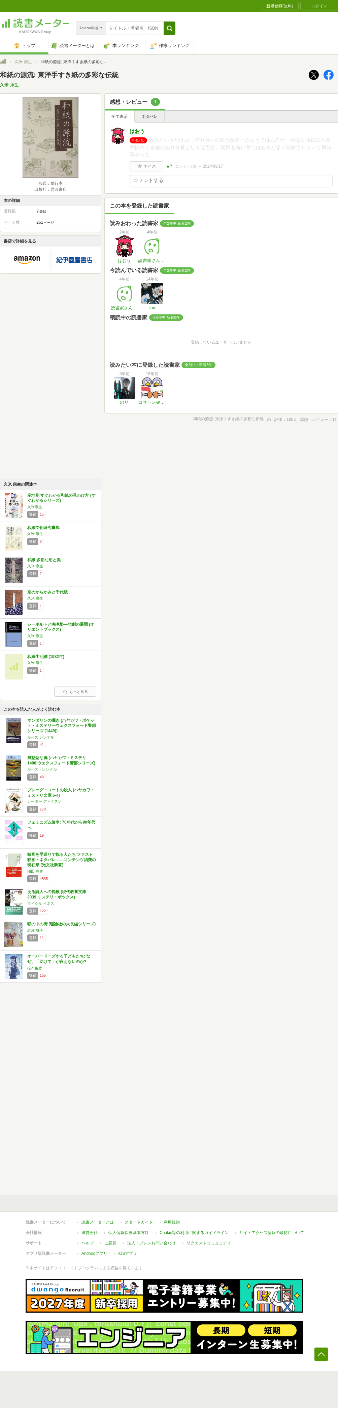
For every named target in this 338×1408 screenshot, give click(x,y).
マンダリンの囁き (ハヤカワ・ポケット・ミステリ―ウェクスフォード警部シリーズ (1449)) (61, 725)
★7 (169, 166)
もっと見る (75, 691)
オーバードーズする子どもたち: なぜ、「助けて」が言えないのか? (58, 959)
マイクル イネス (40, 903)
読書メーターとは (97, 1222)
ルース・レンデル (42, 769)
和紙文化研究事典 (43, 527)
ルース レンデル (40, 737)
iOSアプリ (127, 1253)
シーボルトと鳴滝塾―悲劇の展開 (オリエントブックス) (60, 627)
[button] (169, 28)
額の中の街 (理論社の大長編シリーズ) (61, 924)
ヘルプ (87, 1243)
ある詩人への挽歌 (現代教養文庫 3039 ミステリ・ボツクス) (56, 894)
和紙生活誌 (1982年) (45, 656)
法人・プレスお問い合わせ (151, 1243)
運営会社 (89, 1233)
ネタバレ (149, 116)
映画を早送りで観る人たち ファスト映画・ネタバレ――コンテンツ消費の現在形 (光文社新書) (61, 859)
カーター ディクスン (44, 801)
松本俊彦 (34, 968)
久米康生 (34, 507)
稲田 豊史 (35, 871)
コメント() (185, 166)
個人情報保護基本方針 (128, 1233)
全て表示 (119, 116)
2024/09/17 (213, 166)
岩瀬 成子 (35, 930)
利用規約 (172, 1222)
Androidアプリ (94, 1253)
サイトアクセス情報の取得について (271, 1233)
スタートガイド (139, 1222)
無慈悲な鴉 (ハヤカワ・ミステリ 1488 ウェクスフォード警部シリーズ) (61, 760)
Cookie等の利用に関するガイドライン (194, 1233)
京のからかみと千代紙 (47, 592)
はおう (137, 131)
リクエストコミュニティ (209, 1243)
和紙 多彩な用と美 (44, 560)
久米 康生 (23, 61)
